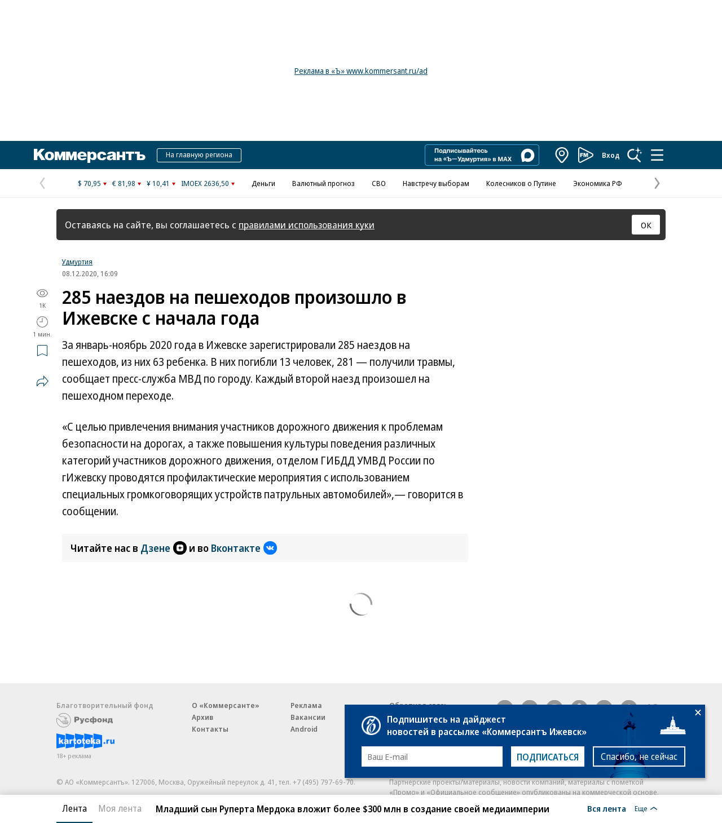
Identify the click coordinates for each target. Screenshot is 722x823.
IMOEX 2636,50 (205, 183)
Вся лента (606, 808)
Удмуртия (77, 261)
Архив (202, 717)
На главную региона (199, 154)
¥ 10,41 (158, 183)
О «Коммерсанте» (225, 705)
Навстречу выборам (436, 183)
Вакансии (307, 717)
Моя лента (120, 808)
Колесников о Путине (521, 183)
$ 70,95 (89, 183)
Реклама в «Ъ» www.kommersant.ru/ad (361, 70)
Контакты (210, 729)
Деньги (263, 183)
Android (304, 729)
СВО (379, 183)
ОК (646, 225)
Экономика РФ (597, 183)
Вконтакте (244, 548)
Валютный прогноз (323, 183)
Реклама (306, 705)
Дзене (163, 548)
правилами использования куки (307, 224)
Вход (611, 155)
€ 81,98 (123, 183)
